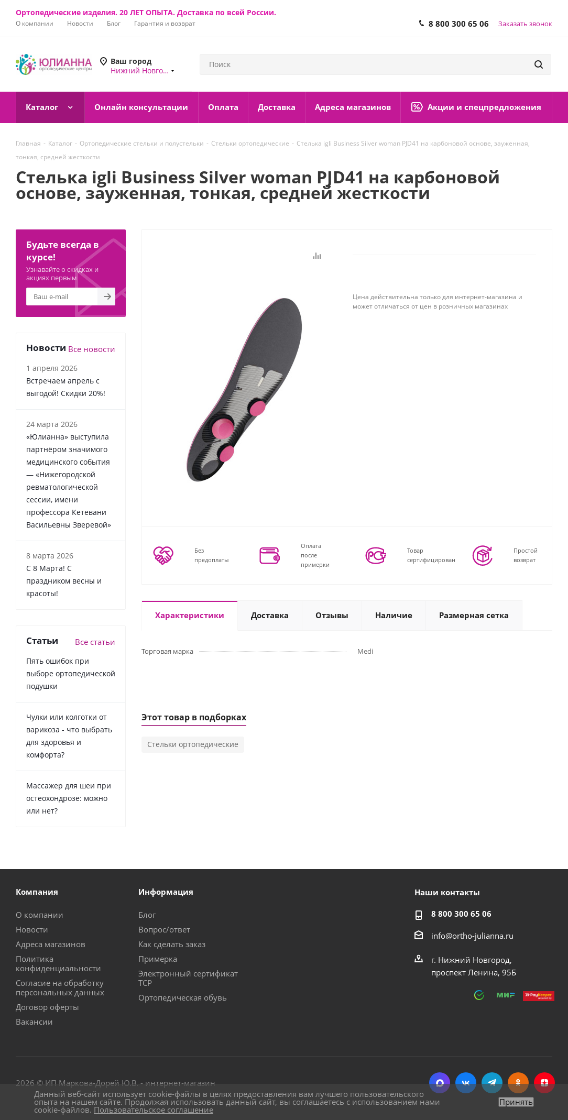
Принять (516, 1102)
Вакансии (34, 1021)
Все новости (91, 349)
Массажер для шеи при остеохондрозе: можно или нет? (68, 798)
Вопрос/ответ (164, 929)
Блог (147, 914)
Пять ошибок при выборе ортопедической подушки (70, 673)
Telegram (492, 1082)
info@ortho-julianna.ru (472, 935)
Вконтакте (465, 1082)
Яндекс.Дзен (544, 1082)
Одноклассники (518, 1082)
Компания (37, 891)
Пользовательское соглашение (153, 1109)
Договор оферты (47, 1007)
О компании (39, 914)
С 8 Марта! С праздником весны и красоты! (64, 580)
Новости (32, 929)
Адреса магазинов (50, 944)
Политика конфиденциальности (58, 963)
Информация (165, 891)
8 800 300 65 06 (459, 23)
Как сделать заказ (171, 944)
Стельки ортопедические (192, 744)
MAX (439, 1082)
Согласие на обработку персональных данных (60, 987)
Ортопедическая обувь (182, 997)
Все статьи (95, 641)
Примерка (157, 958)
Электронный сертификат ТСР (188, 978)
